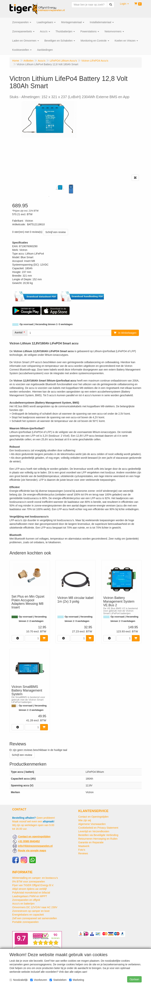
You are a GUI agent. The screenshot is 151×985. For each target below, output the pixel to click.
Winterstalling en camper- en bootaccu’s (35, 877)
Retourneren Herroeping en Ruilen (98, 838)
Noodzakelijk (19, 979)
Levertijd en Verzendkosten (93, 831)
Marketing (76, 979)
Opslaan (134, 979)
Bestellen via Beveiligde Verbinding (98, 835)
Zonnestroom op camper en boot (31, 910)
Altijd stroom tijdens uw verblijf (29, 888)
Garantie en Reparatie (91, 842)
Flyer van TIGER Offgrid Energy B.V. (33, 885)
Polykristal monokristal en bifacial (31, 892)
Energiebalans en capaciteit (28, 914)
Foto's (81, 849)
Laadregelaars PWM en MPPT (29, 896)
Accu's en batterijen (23, 903)
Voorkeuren (38, 979)
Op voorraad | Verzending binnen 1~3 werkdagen (46, 324)
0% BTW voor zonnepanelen (28, 881)
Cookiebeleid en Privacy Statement (98, 827)
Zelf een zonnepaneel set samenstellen (34, 918)
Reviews (83, 853)
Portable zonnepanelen (25, 921)
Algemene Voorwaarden (92, 824)
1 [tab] (49, 196)
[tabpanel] (60, 187)
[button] (124, 3)
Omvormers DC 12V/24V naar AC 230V (34, 907)
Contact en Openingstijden (93, 816)
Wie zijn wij (84, 820)
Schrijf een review (56, 232)
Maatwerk (84, 846)
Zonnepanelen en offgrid (26, 899)
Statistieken (58, 979)
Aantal (19, 332)
